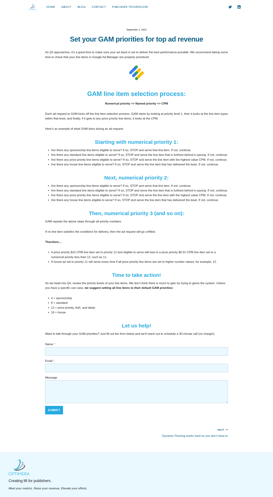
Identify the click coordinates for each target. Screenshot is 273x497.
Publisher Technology (130, 7)
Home (50, 7)
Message (51, 377)
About (66, 7)
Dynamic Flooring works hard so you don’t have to (183, 432)
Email (49, 361)
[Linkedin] (239, 7)
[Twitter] (230, 7)
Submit (54, 410)
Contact (99, 7)
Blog (82, 7)
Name (50, 344)
